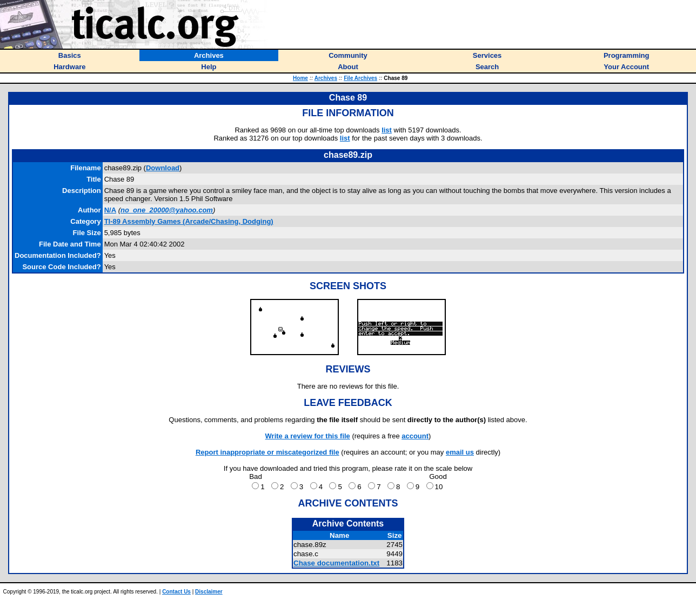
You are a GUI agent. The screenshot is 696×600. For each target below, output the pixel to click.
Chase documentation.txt (336, 563)
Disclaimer (209, 592)
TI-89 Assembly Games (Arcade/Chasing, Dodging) (188, 221)
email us (460, 452)
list (387, 130)
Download (162, 168)
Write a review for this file (307, 436)
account (415, 436)
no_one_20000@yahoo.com (167, 210)
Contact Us (176, 592)
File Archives (360, 78)
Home (300, 78)
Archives (325, 78)
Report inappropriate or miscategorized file (267, 452)
